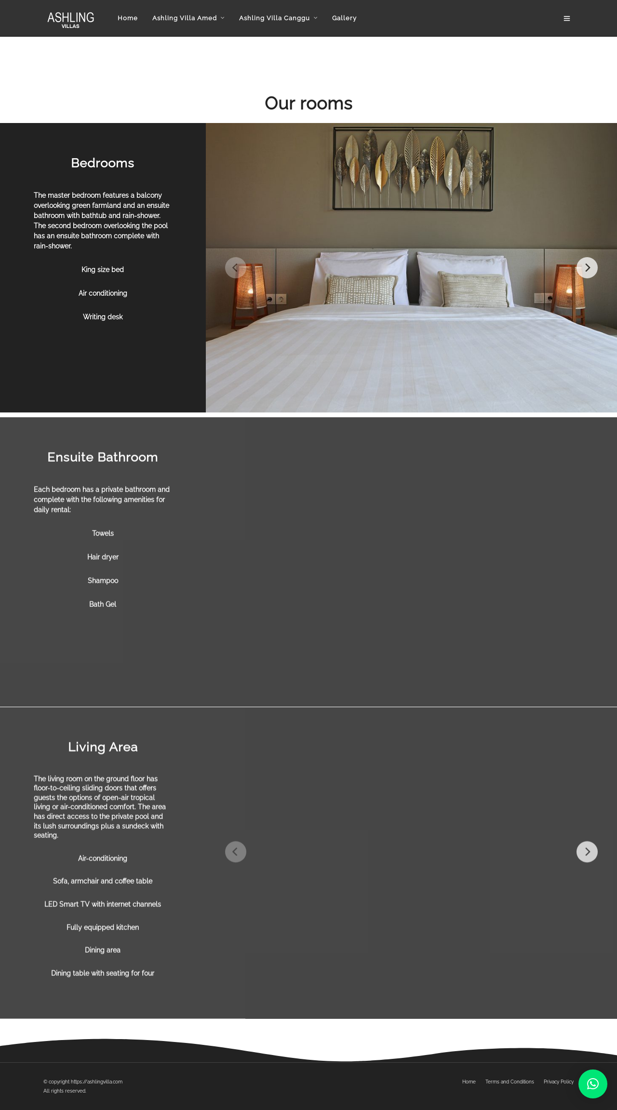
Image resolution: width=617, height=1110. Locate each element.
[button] (592, 1083)
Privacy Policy (559, 1081)
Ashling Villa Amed (181, 18)
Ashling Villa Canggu (271, 18)
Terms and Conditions (509, 1081)
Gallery (341, 18)
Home (124, 18)
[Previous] (235, 268)
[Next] (587, 268)
